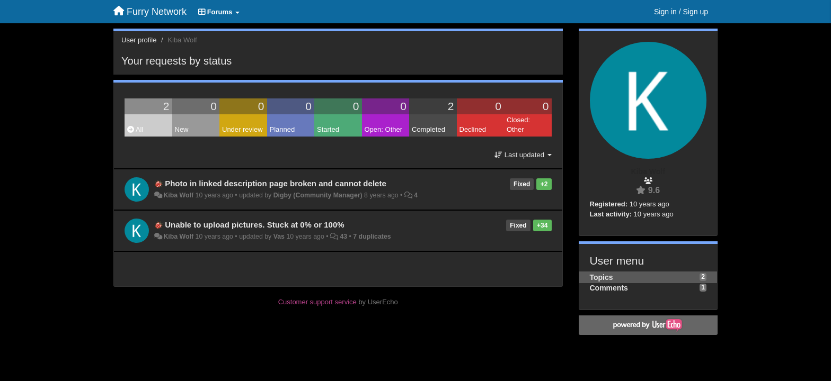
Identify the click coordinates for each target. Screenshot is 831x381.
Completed (428, 129)
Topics (601, 277)
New (182, 129)
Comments (609, 288)
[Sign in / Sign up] (681, 12)
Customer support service (317, 302)
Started (328, 129)
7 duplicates (372, 236)
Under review (242, 129)
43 (343, 236)
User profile (138, 40)
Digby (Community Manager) (318, 195)
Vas (279, 236)
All (135, 129)
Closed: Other (518, 125)
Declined (473, 129)
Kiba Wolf (178, 195)
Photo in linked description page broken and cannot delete (275, 183)
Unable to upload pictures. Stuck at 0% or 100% (254, 224)
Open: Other (384, 129)
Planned (282, 129)
